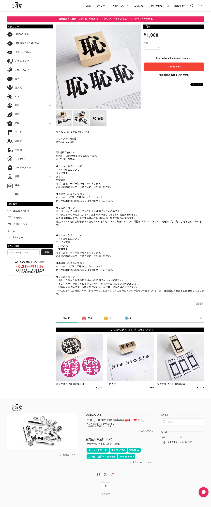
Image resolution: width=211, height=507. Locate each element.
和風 (17, 123)
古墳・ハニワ (22, 70)
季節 (17, 176)
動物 (17, 105)
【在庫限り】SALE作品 (27, 43)
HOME (87, 5)
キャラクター (22, 158)
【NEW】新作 (22, 34)
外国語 (18, 141)
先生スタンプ (22, 61)
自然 (17, 194)
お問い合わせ (155, 5)
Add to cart (174, 66)
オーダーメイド (23, 167)
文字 (17, 78)
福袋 (17, 185)
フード (18, 132)
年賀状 (18, 150)
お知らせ (138, 5)
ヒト (17, 96)
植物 (17, 114)
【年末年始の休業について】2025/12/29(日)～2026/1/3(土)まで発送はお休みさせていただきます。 (106, 19)
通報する (199, 304)
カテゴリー (102, 5)
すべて (66, 318)
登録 (47, 252)
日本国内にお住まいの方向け (174, 75)
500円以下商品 (23, 52)
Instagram (179, 5)
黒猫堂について (120, 5)
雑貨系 (18, 87)
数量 (146, 42)
